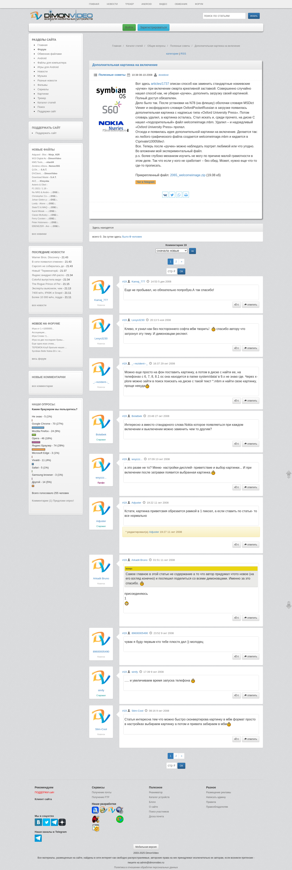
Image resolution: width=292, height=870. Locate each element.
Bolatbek (101, 434)
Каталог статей (47, 102)
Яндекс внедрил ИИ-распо (48, 275)
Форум (199, 4)
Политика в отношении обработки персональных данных (146, 867)
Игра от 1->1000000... (43, 328)
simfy (101, 690)
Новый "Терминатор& (45, 270)
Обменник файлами (50, 53)
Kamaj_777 (101, 299)
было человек (132, 236)
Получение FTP (100, 797)
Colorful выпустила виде (46, 279)
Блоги (152, 802)
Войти (129, 27)
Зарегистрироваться (153, 27)
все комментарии (42, 385)
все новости (39, 305)
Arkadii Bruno (101, 578)
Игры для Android (48, 67)
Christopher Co (39, 196)
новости (58, 252)
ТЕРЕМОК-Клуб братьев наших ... (49, 347)
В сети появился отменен (47, 261)
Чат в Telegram (146, 182)
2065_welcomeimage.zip (187, 175)
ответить (250, 304)
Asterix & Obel (39, 184)
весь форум (39, 358)
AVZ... (35, 181)
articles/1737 (160, 83)
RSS (183, 53)
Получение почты (102, 792)
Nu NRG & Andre (40, 192)
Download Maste (40, 177)
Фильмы (43, 84)
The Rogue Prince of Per (46, 283)
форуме (54, 323)
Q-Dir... (35, 169)
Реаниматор (156, 792)
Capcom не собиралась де (48, 266)
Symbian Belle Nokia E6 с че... (47, 351)
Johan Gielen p (39, 199)
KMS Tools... (38, 162)
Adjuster (101, 521)
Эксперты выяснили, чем (47, 288)
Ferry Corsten (39, 218)
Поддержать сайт (46, 127)
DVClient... (37, 173)
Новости (112, 4)
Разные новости (47, 80)
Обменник (181, 4)
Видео (163, 4)
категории (172, 53)
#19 (124, 281)
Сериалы (43, 89)
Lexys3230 (101, 338)
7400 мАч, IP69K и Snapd (47, 292)
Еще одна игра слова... (44, 343)
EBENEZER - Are (40, 226)
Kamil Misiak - (39, 211)
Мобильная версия (146, 847)
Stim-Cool (101, 729)
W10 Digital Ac (39, 158)
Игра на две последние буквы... (48, 340)
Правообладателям (217, 806)
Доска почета (156, 816)
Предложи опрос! (63, 500)
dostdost (163, 74)
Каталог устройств (159, 797)
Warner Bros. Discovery (46, 257)
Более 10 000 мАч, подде (47, 297)
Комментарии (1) (42, 500)
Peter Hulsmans (40, 222)
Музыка (42, 75)
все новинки (39, 233)
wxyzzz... (101, 477)
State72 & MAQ (40, 207)
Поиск (41, 106)
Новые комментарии (49, 377)
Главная (94, 4)
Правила (211, 802)
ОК (181, 271)
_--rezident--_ (101, 381)
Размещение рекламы (218, 792)
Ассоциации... (39, 332)
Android (147, 4)
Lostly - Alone (38, 203)
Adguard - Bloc (39, 154)
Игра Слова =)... (40, 336)
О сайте (153, 806)
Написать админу (216, 797)
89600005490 (101, 651)
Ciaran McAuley (40, 215)
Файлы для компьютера (52, 62)
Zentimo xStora (39, 166)
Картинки (43, 93)
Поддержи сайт (47, 111)
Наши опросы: (44, 404)
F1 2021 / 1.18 (39, 188)
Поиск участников (159, 811)
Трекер (129, 4)
